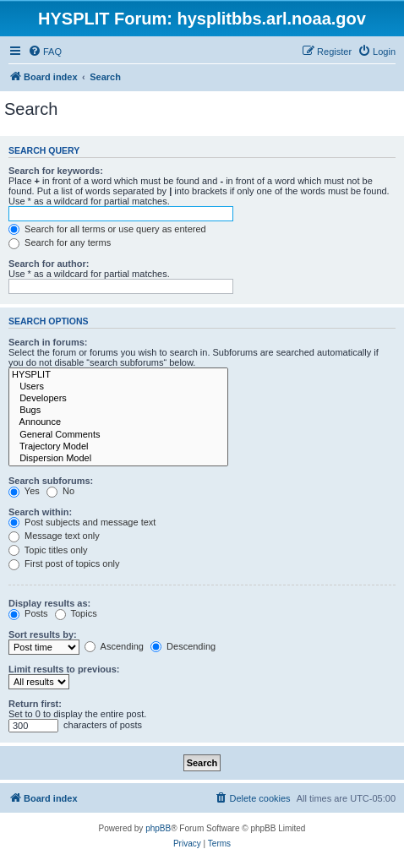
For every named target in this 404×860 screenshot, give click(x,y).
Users (118, 387)
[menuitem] (45, 51)
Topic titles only (47, 550)
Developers (118, 399)
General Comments (118, 435)
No (60, 491)
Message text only (54, 536)
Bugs (118, 410)
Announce (118, 422)
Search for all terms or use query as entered (107, 229)
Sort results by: (42, 634)
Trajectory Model (118, 447)
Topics (76, 613)
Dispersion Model (118, 459)
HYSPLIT (118, 375)
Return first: (35, 704)
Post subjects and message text (82, 522)
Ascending (114, 646)
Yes (24, 491)
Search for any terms (59, 242)
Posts (28, 613)
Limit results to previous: (63, 669)
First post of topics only (64, 563)
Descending (183, 646)
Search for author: (48, 264)
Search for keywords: (55, 171)
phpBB (158, 828)
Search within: (40, 512)
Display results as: (49, 603)
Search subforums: (50, 481)
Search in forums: (48, 342)
